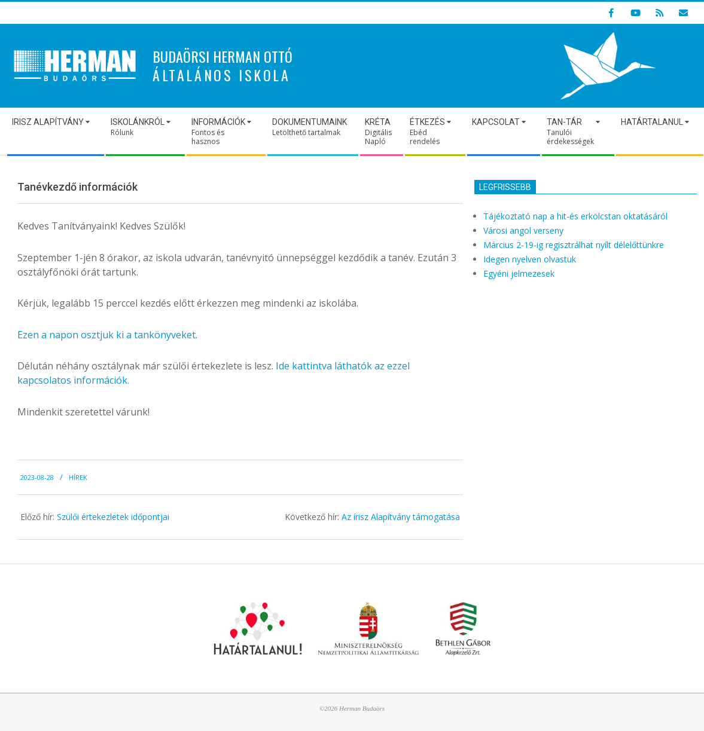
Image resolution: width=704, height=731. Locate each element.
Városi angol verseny (523, 230)
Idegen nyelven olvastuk (529, 259)
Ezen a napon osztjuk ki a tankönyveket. (107, 334)
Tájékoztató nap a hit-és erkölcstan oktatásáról (575, 216)
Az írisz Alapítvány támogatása (401, 516)
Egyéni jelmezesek (518, 273)
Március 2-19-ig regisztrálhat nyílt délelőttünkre (573, 244)
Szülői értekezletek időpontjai (113, 516)
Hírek (78, 477)
